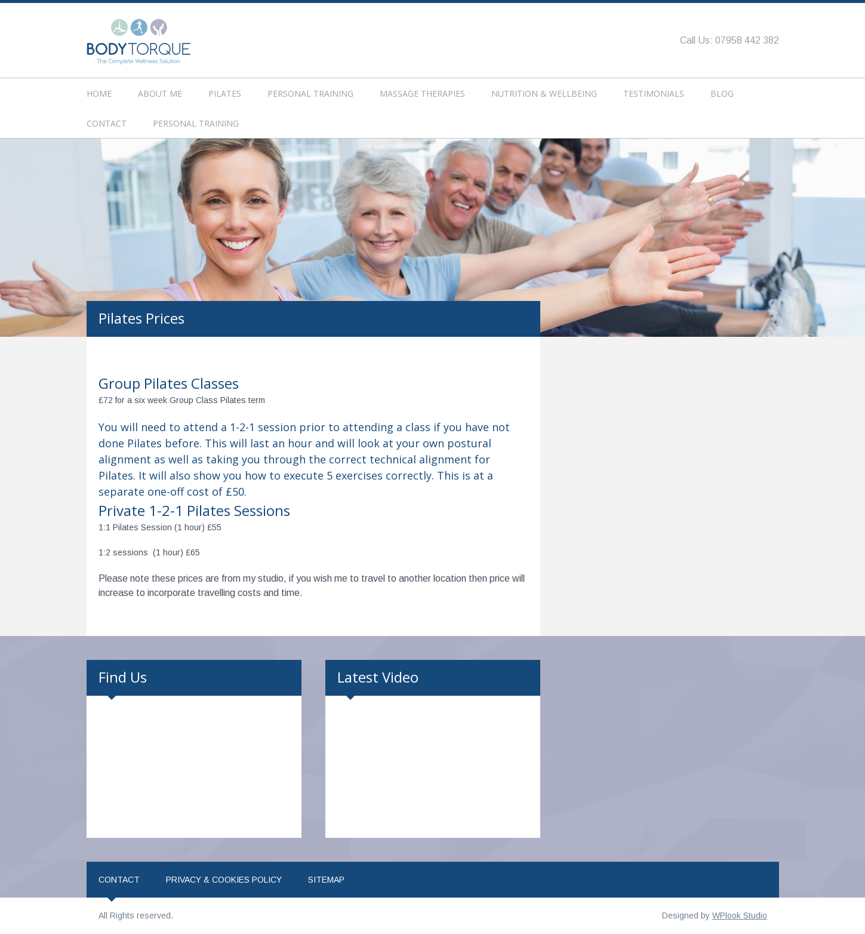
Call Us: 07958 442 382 (729, 40)
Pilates (224, 93)
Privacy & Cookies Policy (224, 879)
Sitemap (326, 879)
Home (99, 93)
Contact (107, 123)
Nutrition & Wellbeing (544, 93)
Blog (722, 93)
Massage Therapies (422, 93)
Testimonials (653, 93)
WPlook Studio (739, 915)
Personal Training (310, 93)
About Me (160, 93)
